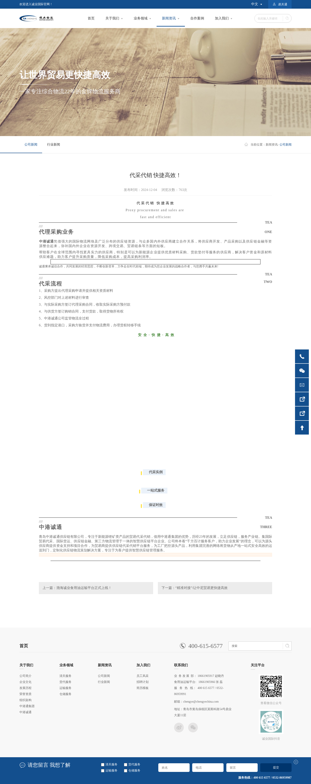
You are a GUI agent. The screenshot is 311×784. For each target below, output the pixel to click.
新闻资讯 (171, 21)
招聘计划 (142, 682)
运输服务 (111, 770)
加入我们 (222, 18)
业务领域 (141, 18)
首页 (91, 18)
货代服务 (134, 764)
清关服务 (111, 764)
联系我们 (181, 666)
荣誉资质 (25, 694)
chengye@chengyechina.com (201, 701)
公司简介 (25, 676)
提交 (276, 767)
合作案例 (197, 18)
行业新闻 (53, 144)
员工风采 (142, 676)
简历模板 (142, 688)
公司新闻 (30, 144)
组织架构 (25, 700)
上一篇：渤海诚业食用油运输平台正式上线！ (77, 588)
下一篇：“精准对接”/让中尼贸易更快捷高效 (195, 588)
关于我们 (112, 18)
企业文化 (25, 682)
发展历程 (25, 688)
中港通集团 (27, 706)
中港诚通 (25, 712)
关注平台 (258, 666)
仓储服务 (134, 770)
